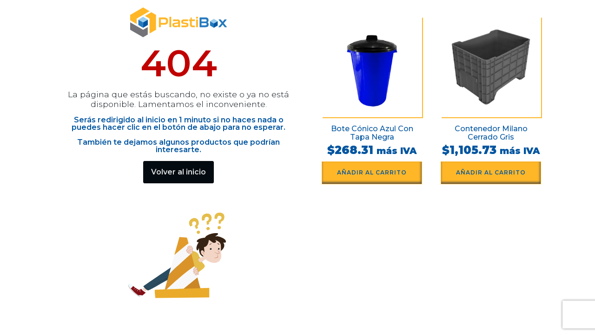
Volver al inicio (178, 172)
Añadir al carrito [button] (372, 172)
